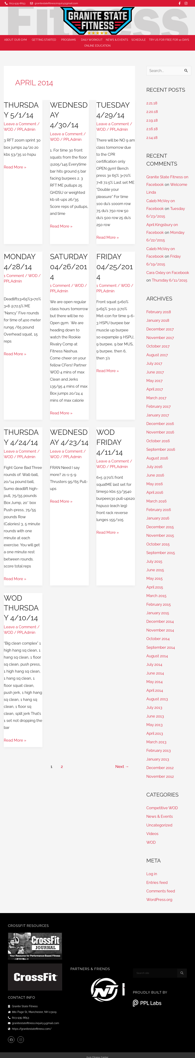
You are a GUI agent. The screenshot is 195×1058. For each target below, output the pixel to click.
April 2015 (154, 583)
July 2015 (154, 557)
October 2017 (158, 344)
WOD (8, 129)
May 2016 (154, 481)
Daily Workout (92, 39)
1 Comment (14, 275)
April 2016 (154, 489)
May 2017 (154, 378)
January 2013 (157, 753)
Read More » (15, 166)
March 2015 (156, 591)
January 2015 (157, 608)
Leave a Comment (20, 124)
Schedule (138, 39)
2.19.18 (152, 120)
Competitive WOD (162, 802)
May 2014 (154, 677)
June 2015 (155, 566)
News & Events (117, 39)
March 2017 (156, 395)
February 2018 (158, 310)
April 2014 (154, 685)
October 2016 (158, 438)
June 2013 (155, 711)
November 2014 (160, 626)
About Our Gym (16, 40)
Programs (69, 40)
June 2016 (155, 472)
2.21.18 (151, 103)
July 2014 (154, 660)
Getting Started (45, 40)
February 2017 (158, 404)
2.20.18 (152, 111)
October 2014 (158, 634)
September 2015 (160, 549)
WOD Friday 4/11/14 (109, 441)
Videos (152, 828)
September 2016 (160, 446)
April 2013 (154, 728)
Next (122, 766)
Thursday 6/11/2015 (169, 279)
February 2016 (158, 506)
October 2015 (158, 540)
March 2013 (156, 736)
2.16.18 (152, 128)
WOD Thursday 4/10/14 (22, 607)
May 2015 (154, 574)
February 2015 (158, 600)
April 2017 (154, 387)
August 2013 (157, 694)
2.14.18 (152, 137)
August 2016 (157, 455)
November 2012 (160, 770)
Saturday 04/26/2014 (69, 266)
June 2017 (155, 370)
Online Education (98, 46)
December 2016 (160, 421)
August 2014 (157, 651)
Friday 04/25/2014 (115, 266)
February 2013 (158, 745)
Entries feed (157, 876)
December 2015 (160, 523)
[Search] (182, 966)
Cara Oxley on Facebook (167, 271)
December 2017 (160, 327)
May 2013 (154, 719)
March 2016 (156, 498)
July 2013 (154, 702)
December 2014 (160, 617)
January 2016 (157, 515)
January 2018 (157, 319)
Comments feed (160, 885)
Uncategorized (159, 819)
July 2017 (154, 361)
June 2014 (155, 668)
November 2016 (160, 429)
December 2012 (160, 762)
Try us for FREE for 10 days (169, 39)
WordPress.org (159, 893)
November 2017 (160, 336)
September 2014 (160, 643)
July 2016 (154, 464)
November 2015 (160, 532)
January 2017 (157, 412)
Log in (151, 867)
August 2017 (157, 353)
